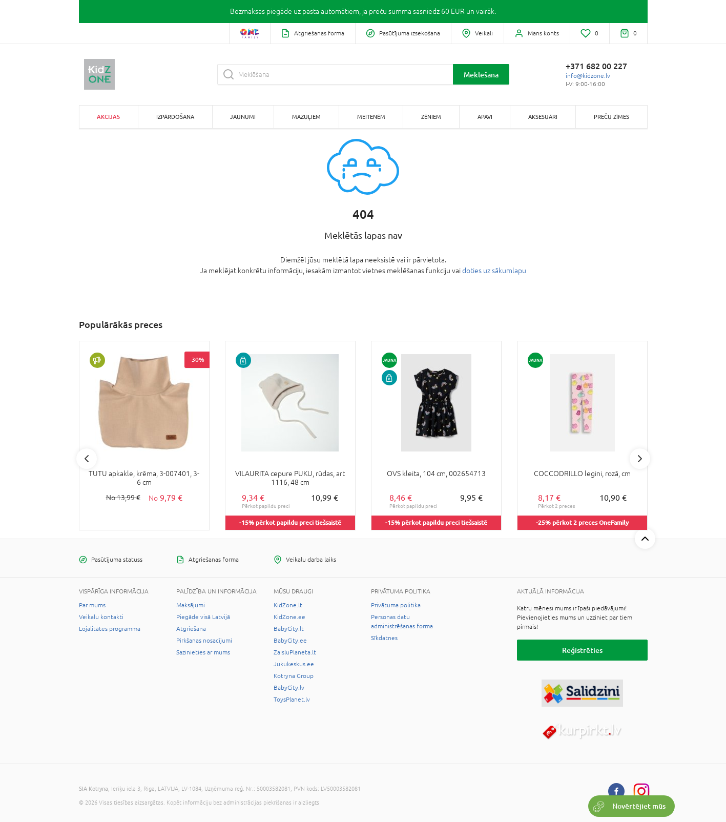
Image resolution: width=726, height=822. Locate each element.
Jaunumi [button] (243, 116)
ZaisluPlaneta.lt (295, 652)
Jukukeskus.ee (294, 664)
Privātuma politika (396, 605)
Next (640, 458)
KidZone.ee (289, 617)
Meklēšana (481, 74)
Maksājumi (190, 605)
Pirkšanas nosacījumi (204, 640)
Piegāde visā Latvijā (203, 617)
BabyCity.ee (290, 640)
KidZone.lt (288, 605)
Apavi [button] (485, 116)
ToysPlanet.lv (292, 699)
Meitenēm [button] (371, 116)
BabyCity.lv (289, 687)
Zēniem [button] (431, 116)
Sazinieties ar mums (203, 652)
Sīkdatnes (384, 638)
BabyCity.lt (289, 628)
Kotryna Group (294, 676)
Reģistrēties (582, 650)
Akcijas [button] (108, 116)
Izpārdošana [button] (175, 116)
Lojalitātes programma (109, 628)
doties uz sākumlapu (494, 270)
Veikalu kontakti (101, 617)
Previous (86, 458)
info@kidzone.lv (588, 75)
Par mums (92, 605)
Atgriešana (191, 628)
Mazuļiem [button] (306, 116)
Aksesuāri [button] (542, 116)
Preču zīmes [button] (611, 116)
